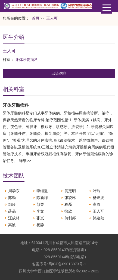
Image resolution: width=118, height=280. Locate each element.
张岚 (40, 218)
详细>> (25, 160)
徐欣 (68, 211)
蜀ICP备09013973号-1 (67, 264)
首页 (35, 18)
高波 (12, 225)
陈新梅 (42, 197)
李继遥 (42, 191)
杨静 (40, 225)
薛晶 (12, 211)
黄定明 (70, 191)
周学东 (14, 191)
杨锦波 (98, 197)
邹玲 (12, 204)
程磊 (68, 204)
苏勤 (12, 197)
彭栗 (40, 204)
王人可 (98, 211)
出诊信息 (59, 73)
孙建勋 (98, 218)
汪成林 (14, 218)
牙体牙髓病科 (26, 59)
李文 (40, 211)
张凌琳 (70, 197)
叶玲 (96, 191)
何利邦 (70, 218)
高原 (96, 204)
